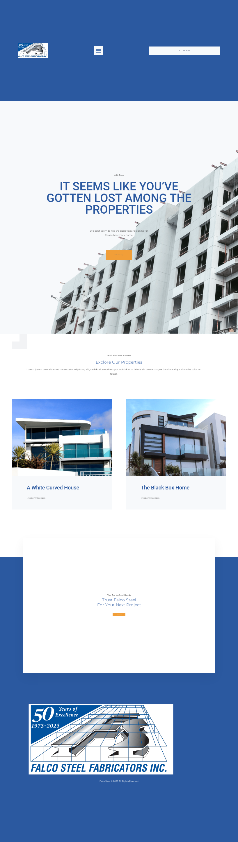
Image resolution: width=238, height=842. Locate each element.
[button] (98, 50)
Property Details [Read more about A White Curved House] (36, 497)
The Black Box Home (165, 488)
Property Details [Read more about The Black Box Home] (150, 497)
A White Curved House (53, 488)
